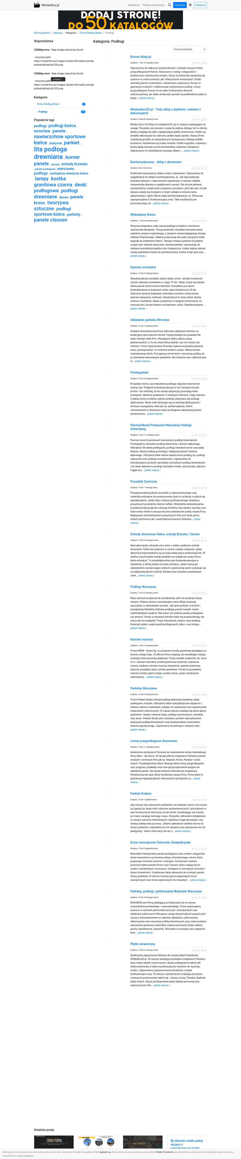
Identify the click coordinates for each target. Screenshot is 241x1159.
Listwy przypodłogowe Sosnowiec (154, 741)
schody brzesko (74, 164)
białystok (56, 143)
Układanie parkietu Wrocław (149, 320)
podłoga (41, 173)
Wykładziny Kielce (143, 214)
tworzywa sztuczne (51, 205)
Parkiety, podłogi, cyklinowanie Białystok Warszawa (166, 891)
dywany (55, 164)
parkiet (72, 143)
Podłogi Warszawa (143, 587)
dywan (64, 197)
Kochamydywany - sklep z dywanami (155, 162)
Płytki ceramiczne (142, 944)
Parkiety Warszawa (143, 688)
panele (59, 131)
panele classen (50, 220)
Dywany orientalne (143, 267)
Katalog (58, 32)
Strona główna (42, 32)
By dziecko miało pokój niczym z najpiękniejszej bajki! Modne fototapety (187, 1146)
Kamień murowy (141, 639)
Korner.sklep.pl (140, 57)
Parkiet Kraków (140, 793)
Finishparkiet (139, 372)
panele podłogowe (45, 169)
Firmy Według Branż (91, 32)
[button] (170, 5)
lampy (42, 178)
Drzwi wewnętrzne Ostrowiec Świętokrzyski (160, 842)
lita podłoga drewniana (50, 153)
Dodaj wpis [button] (180, 5)
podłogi (41, 126)
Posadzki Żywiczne (143, 481)
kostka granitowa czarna (54, 181)
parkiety (74, 214)
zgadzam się (105, 1152)
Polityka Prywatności (164, 1152)
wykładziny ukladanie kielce (69, 173)
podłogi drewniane (56, 193)
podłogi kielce (63, 125)
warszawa (66, 168)
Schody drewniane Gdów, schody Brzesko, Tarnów (165, 534)
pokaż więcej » (147, 98)
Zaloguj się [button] (200, 5)
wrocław (42, 131)
